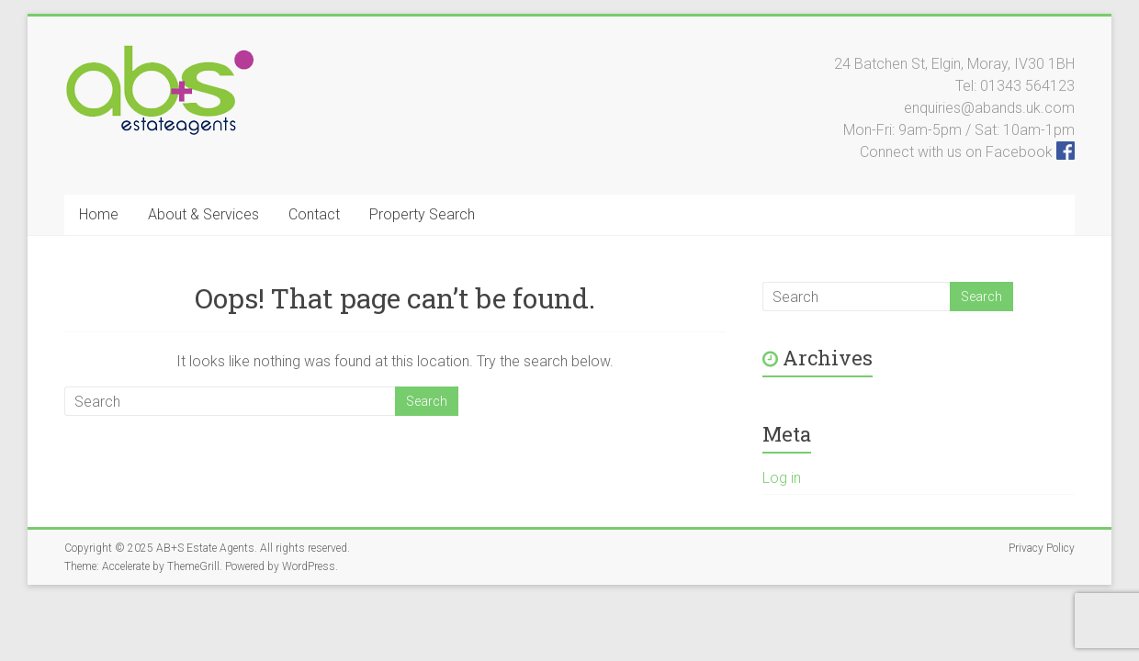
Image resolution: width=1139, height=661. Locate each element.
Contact (314, 214)
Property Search (422, 214)
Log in (781, 478)
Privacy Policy (1042, 548)
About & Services (203, 214)
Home (98, 214)
